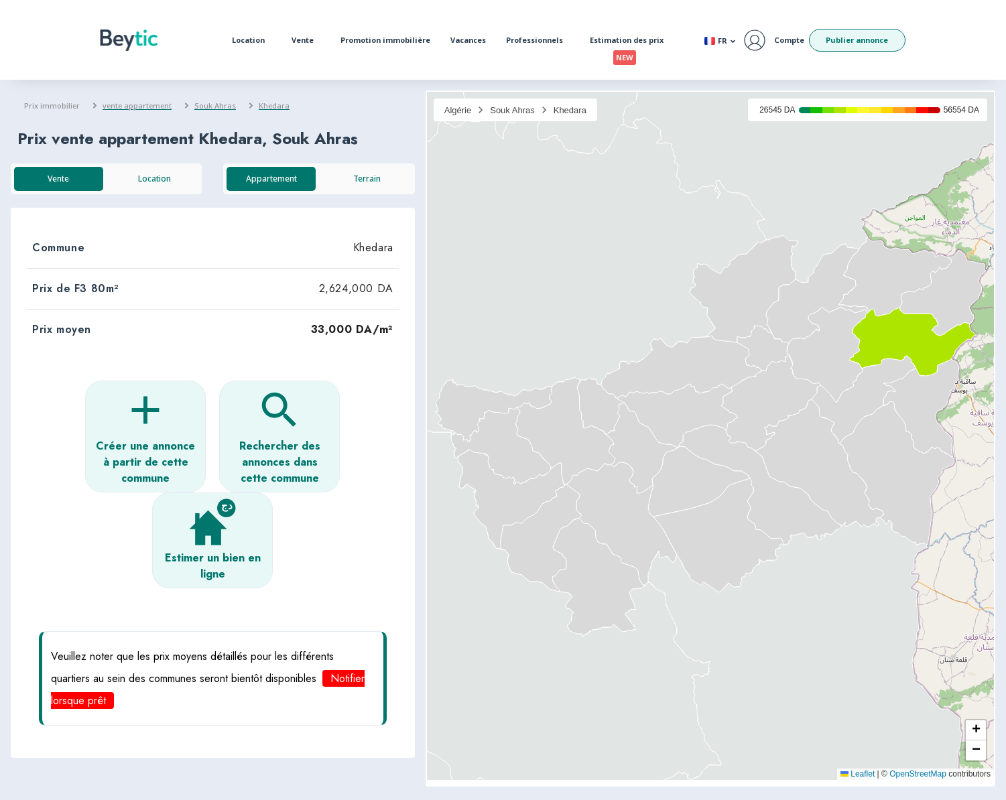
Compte (789, 40)
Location (251, 40)
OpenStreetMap (917, 774)
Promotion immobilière (385, 40)
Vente (306, 40)
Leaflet (857, 774)
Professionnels (538, 40)
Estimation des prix (630, 43)
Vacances (468, 40)
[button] (145, 436)
